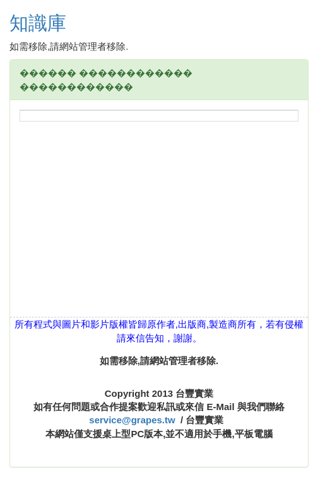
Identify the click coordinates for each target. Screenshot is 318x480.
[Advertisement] (159, 228)
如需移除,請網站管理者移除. (159, 360)
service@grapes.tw (132, 419)
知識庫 (37, 23)
